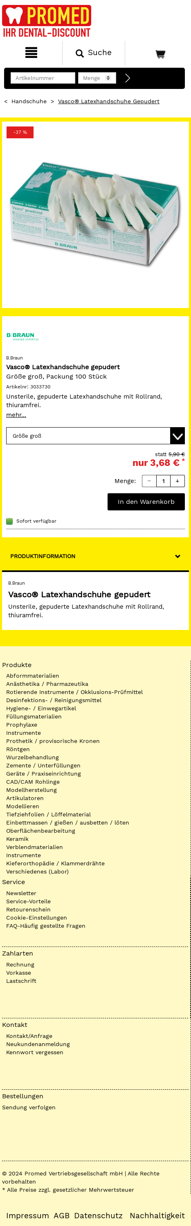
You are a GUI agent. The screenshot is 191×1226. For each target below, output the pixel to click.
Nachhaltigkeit (157, 1215)
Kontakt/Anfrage (29, 1036)
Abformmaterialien (32, 675)
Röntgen (18, 749)
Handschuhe (29, 101)
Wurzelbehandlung (32, 757)
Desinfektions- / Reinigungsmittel (53, 700)
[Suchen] (93, 53)
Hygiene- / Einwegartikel (41, 708)
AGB (62, 1215)
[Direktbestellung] (128, 78)
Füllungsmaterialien (34, 716)
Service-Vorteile (28, 901)
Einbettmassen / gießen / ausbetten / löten (67, 822)
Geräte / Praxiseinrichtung (43, 773)
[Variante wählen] (95, 435)
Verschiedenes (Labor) (37, 871)
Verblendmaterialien (34, 847)
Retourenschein (28, 909)
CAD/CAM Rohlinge (33, 781)
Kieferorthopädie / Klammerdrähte (55, 863)
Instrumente (23, 732)
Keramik (17, 839)
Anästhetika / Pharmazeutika (47, 684)
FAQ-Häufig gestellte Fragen (45, 925)
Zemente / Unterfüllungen (43, 765)
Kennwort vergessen (34, 1052)
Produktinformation (42, 556)
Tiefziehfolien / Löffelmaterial (48, 814)
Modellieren (22, 806)
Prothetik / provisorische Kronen (53, 741)
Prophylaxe (21, 724)
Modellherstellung (31, 790)
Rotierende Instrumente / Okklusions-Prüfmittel (74, 692)
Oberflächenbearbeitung (40, 830)
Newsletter (21, 893)
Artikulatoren (25, 798)
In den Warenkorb (146, 501)
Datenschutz (98, 1215)
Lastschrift (21, 981)
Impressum (27, 1215)
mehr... (16, 415)
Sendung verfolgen (29, 1107)
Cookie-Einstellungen (36, 917)
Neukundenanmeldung (38, 1044)
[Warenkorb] (157, 53)
